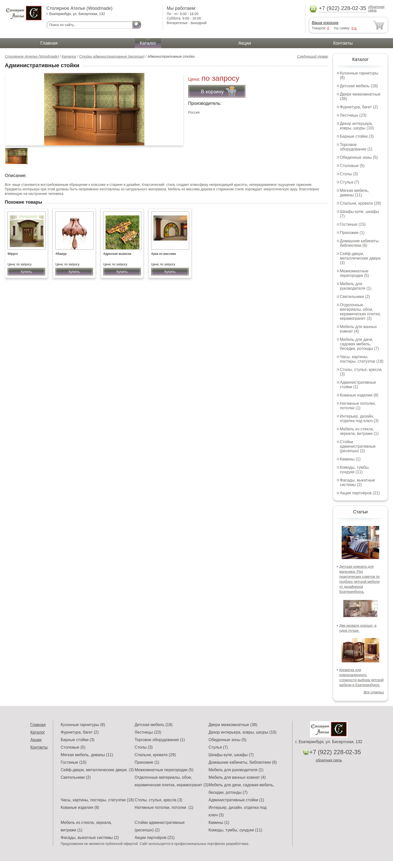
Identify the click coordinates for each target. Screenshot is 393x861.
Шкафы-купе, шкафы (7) (231, 755)
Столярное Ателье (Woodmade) (32, 56)
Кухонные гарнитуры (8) (83, 725)
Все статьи (374, 692)
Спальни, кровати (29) (360, 203)
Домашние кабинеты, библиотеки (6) (360, 243)
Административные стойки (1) (358, 384)
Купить (26, 272)
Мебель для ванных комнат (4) (358, 329)
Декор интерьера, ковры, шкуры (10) (357, 125)
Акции (244, 43)
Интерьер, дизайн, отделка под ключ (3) (359, 418)
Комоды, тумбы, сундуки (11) (355, 469)
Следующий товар (312, 56)
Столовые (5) (352, 166)
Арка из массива (163, 254)
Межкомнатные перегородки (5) (354, 273)
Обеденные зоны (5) (359, 157)
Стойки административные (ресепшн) (112, 56)
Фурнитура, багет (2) (359, 107)
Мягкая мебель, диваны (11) (354, 192)
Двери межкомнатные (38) (233, 725)
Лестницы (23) (353, 115)
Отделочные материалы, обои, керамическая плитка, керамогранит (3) (360, 312)
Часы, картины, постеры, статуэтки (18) (361, 359)
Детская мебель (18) (359, 86)
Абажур (61, 254)
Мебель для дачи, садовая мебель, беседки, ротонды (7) (359, 344)
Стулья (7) (349, 182)
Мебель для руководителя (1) (355, 286)
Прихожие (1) (352, 232)
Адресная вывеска (117, 254)
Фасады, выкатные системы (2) (357, 482)
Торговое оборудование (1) (356, 146)
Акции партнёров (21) (360, 493)
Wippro (13, 254)
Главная (49, 43)
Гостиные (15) (353, 224)
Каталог (148, 43)
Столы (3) (349, 174)
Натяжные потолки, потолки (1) (358, 405)
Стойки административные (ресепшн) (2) (358, 446)
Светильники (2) (355, 296)
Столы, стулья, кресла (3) (158, 800)
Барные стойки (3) (357, 136)
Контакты (343, 43)
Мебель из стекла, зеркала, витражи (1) (359, 431)
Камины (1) (350, 459)
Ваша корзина (325, 23)
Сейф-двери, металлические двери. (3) (360, 258)
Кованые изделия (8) (359, 395)
